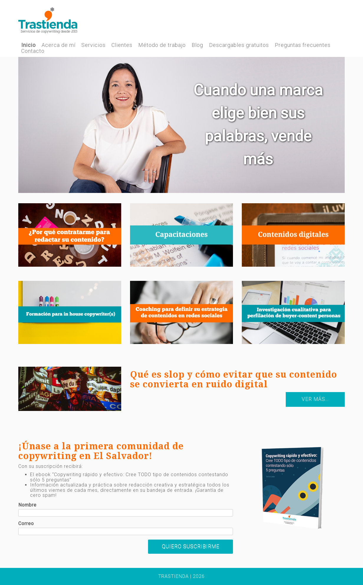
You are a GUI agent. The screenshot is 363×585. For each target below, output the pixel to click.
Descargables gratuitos (239, 45)
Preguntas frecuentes (303, 45)
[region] (181, 125)
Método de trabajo (162, 45)
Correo (26, 523)
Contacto (33, 51)
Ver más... (315, 399)
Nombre (27, 505)
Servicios (93, 45)
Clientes (121, 45)
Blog (197, 45)
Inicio (28, 45)
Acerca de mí (58, 45)
